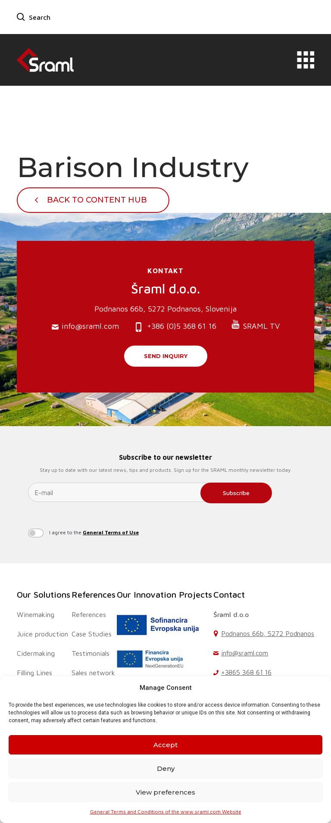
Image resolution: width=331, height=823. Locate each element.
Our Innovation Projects (164, 594)
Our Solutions (43, 594)
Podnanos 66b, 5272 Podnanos (267, 633)
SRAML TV (255, 325)
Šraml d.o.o (231, 614)
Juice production (42, 634)
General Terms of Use (111, 532)
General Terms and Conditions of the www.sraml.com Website (165, 811)
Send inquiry (165, 355)
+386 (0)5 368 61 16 (175, 326)
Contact (229, 594)
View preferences (165, 792)
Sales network (93, 672)
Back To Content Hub (97, 200)
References (94, 594)
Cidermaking (36, 653)
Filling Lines (34, 672)
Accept (165, 745)
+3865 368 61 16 (246, 672)
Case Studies (92, 634)
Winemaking (35, 614)
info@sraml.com (85, 326)
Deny (166, 768)
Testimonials (90, 653)
